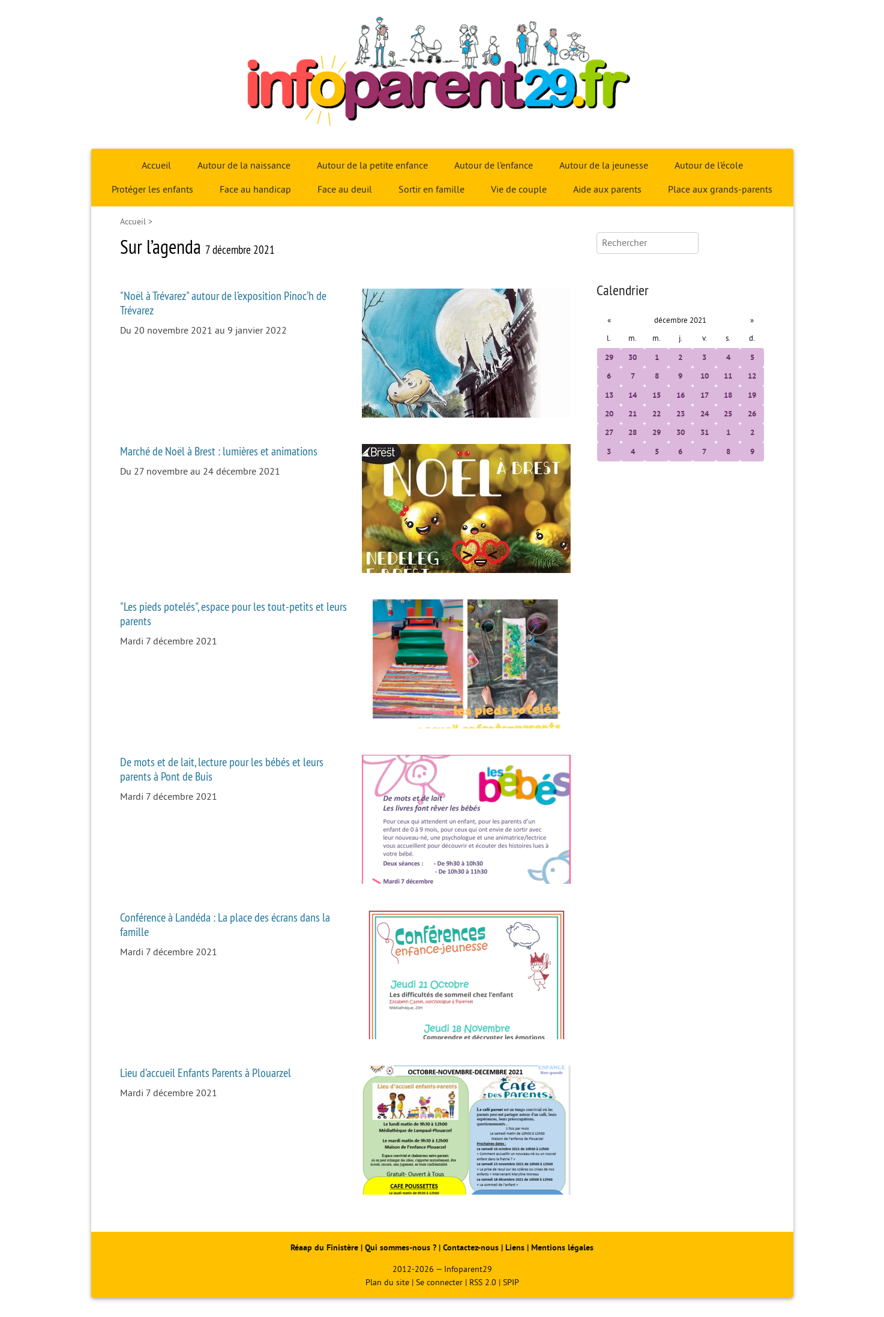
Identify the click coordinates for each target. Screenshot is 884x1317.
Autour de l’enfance (493, 165)
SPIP (511, 1282)
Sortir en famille (431, 189)
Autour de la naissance (243, 165)
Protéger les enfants (152, 189)
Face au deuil (344, 189)
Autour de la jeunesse (603, 165)
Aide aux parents (607, 189)
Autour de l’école (709, 165)
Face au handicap (255, 189)
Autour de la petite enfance (372, 165)
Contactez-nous (471, 1248)
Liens (515, 1248)
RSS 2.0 (482, 1282)
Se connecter (439, 1282)
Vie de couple (519, 189)
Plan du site (387, 1282)
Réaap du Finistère (324, 1248)
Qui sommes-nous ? (402, 1248)
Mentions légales (562, 1248)
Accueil (156, 165)
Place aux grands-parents (720, 189)
